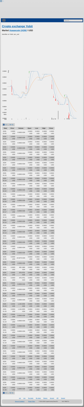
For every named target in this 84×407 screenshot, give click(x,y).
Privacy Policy (31, 401)
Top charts (30, 398)
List (20, 398)
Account (52, 398)
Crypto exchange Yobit (17, 26)
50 (10, 124)
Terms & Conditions (19, 401)
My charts (38, 398)
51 (12, 124)
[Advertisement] (42, 52)
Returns (45, 398)
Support (63, 398)
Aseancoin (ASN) (18, 30)
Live (24, 398)
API (58, 398)
